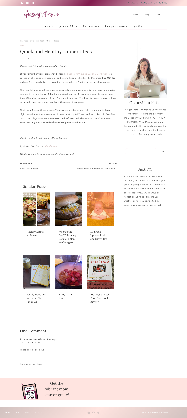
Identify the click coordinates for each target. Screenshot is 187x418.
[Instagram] (27, 3)
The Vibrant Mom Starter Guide (154, 3)
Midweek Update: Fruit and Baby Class (98, 235)
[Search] (162, 151)
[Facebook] (22, 3)
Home (135, 14)
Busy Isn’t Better (43, 165)
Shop (157, 14)
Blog (147, 14)
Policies (38, 412)
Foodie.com (51, 146)
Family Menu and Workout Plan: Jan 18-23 (36, 298)
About (18, 412)
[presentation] (36, 209)
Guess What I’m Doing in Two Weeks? (93, 165)
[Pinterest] (33, 3)
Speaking (138, 26)
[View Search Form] (165, 14)
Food (22, 46)
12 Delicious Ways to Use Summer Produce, (87, 74)
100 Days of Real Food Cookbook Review (99, 298)
